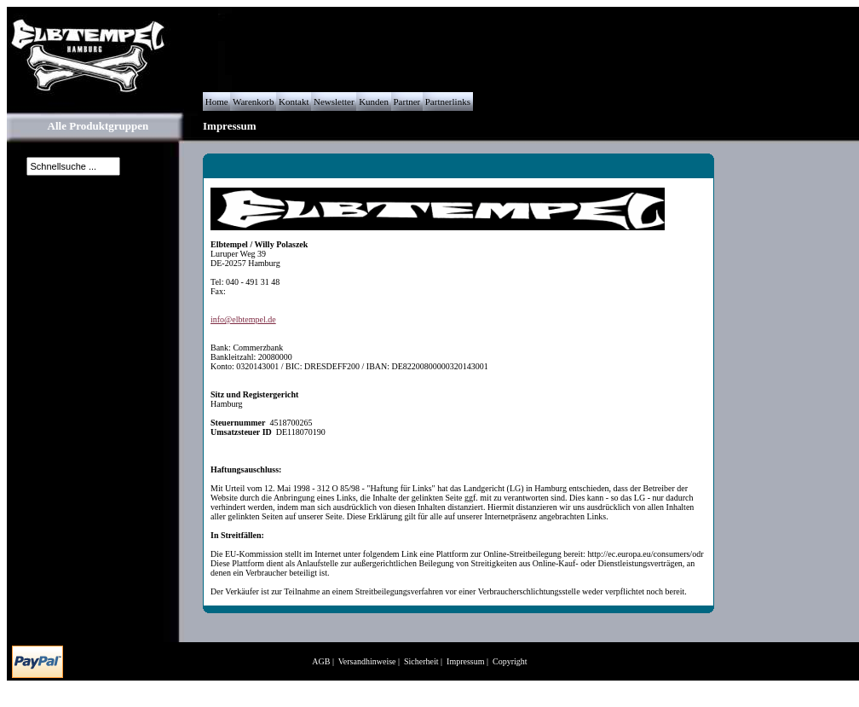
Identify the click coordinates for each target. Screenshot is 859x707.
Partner (407, 101)
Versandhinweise (367, 661)
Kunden (373, 101)
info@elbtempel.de (243, 319)
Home (216, 101)
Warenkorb (253, 101)
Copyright (510, 661)
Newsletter (333, 101)
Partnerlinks (448, 101)
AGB (321, 661)
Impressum (465, 661)
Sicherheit (421, 661)
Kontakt (293, 101)
